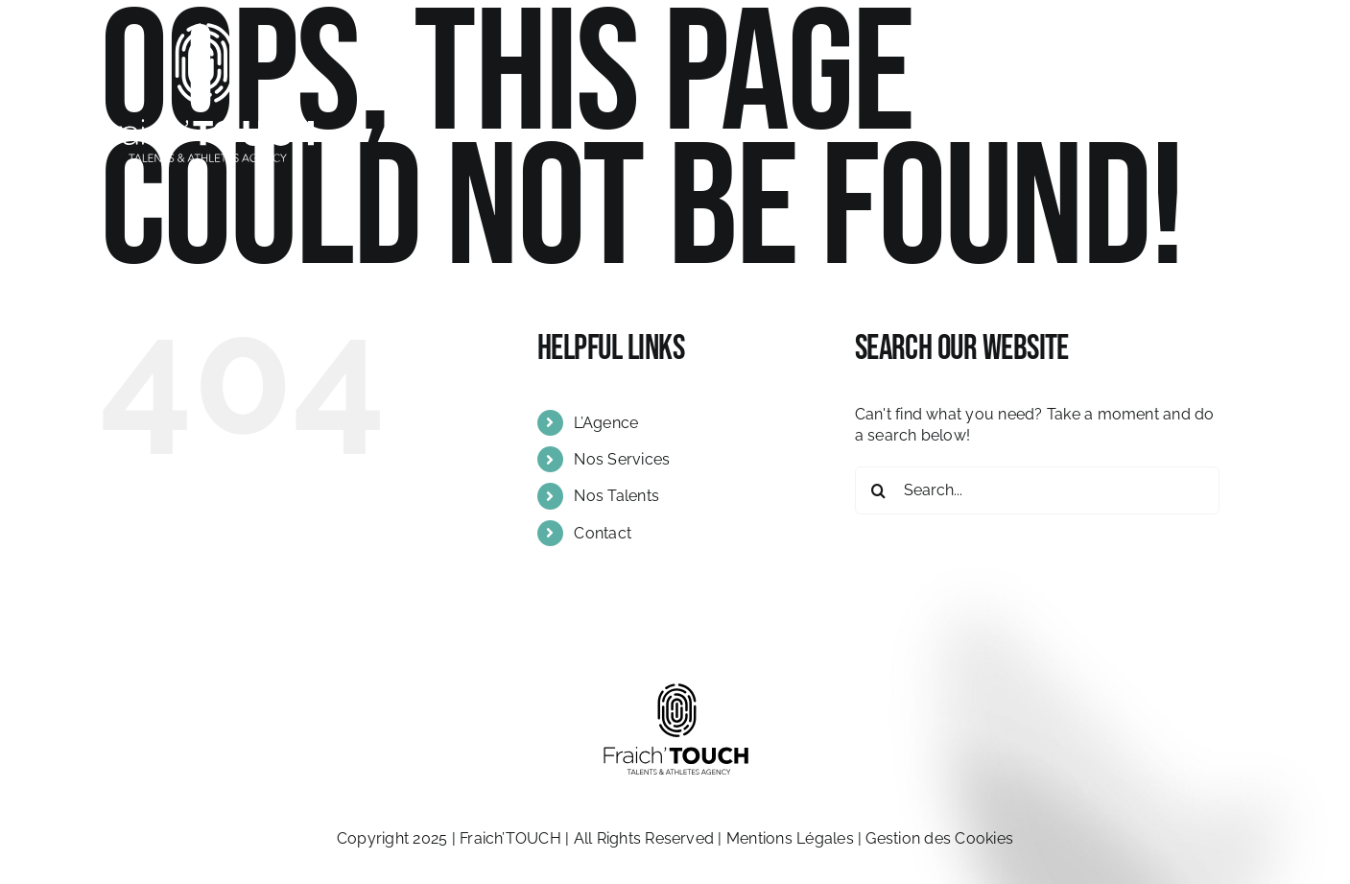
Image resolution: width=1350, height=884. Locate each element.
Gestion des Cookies (939, 838)
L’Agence (606, 423)
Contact (602, 533)
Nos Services (622, 459)
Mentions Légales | (796, 838)
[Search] (879, 490)
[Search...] (1037, 490)
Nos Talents (616, 496)
